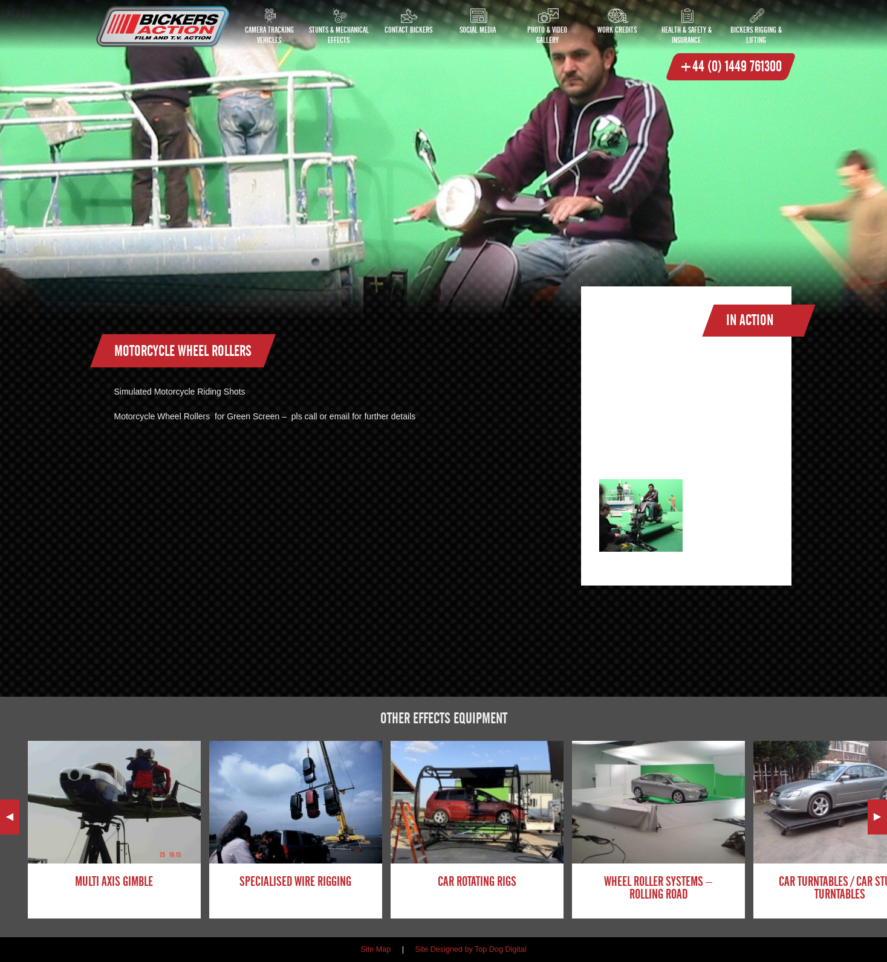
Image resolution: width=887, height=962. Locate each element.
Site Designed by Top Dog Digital (471, 949)
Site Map (376, 949)
